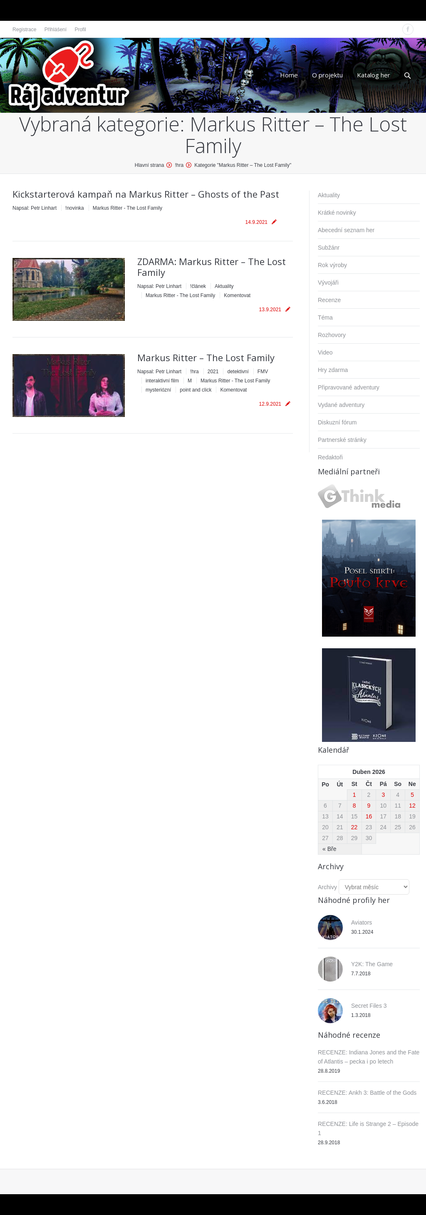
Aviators (361, 922)
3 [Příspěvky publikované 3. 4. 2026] (383, 794)
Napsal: (34, 208)
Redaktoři (330, 457)
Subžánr (328, 247)
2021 (213, 371)
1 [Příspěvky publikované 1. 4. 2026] (354, 794)
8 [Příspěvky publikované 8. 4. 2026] (354, 805)
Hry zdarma (333, 370)
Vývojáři (328, 282)
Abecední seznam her (346, 230)
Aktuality (224, 286)
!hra (179, 165)
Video (325, 352)
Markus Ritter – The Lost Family (206, 357)
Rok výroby (332, 265)
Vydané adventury (341, 405)
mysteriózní (158, 390)
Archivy (327, 887)
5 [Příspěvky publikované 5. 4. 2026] (412, 794)
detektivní (237, 371)
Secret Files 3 (369, 1005)
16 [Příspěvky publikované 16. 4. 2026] (369, 816)
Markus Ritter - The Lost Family (127, 208)
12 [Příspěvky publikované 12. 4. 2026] (412, 805)
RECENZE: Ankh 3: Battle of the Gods (367, 1092)
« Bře (329, 849)
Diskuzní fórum (337, 422)
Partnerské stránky (342, 439)
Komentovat (237, 295)
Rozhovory (332, 335)
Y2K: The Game (372, 964)
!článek (198, 286)
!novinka (74, 208)
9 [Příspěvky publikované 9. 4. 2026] (369, 805)
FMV (263, 371)
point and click (195, 390)
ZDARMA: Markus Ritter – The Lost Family (211, 266)
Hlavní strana (149, 165)
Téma (325, 317)
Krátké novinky (337, 212)
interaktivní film (162, 381)
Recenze (329, 300)
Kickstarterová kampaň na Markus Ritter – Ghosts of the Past (145, 194)
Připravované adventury (348, 387)
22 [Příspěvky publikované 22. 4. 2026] (354, 827)
